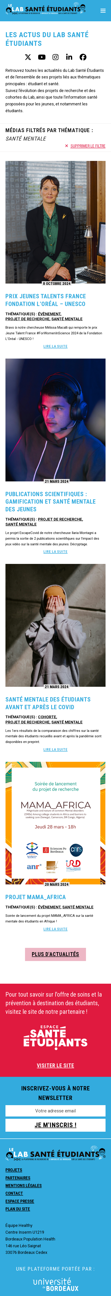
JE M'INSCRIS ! (55, 1125)
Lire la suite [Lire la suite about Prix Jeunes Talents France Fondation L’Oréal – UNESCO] (55, 346)
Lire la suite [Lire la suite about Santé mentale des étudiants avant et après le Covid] (55, 749)
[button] (103, 10)
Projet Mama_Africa (35, 897)
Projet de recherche (27, 319)
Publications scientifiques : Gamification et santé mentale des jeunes (50, 502)
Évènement (49, 314)
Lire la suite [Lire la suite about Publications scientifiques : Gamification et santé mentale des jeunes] (55, 551)
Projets (13, 1169)
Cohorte (47, 717)
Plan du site (17, 1208)
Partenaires (17, 1177)
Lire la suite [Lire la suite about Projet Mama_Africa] (55, 929)
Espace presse (19, 1201)
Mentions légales (23, 1185)
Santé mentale (67, 319)
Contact (14, 1193)
